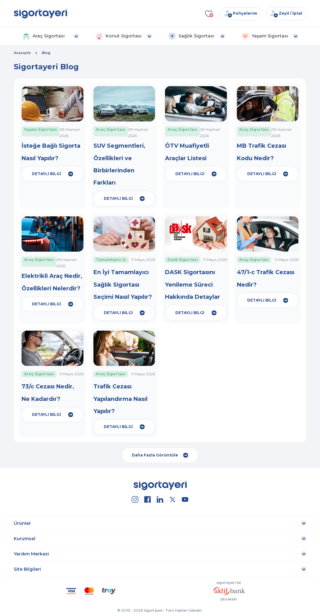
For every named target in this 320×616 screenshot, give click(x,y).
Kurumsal (24, 538)
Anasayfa (22, 53)
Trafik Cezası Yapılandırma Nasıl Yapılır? (120, 399)
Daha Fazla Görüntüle (160, 455)
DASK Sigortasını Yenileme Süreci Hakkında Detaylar (192, 284)
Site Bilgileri (27, 569)
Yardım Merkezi (31, 554)
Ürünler (22, 523)
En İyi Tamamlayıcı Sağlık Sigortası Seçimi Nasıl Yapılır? (122, 284)
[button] (50, 36)
